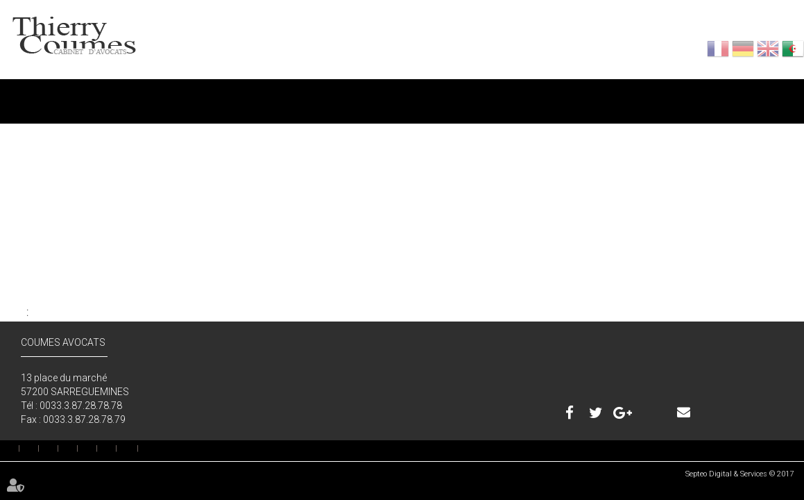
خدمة (398, 96)
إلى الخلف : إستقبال (29, 312)
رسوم (599, 96)
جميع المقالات (25, 279)
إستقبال (19, 448)
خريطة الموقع (128, 448)
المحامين (197, 96)
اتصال (800, 96)
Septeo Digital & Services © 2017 (739, 473)
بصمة (116, 448)
